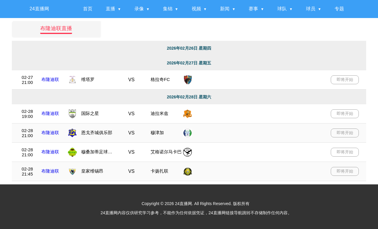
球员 (310, 8)
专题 (339, 8)
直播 (110, 8)
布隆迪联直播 (56, 28)
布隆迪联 (50, 79)
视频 (196, 8)
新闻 (224, 8)
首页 (87, 8)
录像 (139, 8)
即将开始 (345, 79)
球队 (282, 8)
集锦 (167, 8)
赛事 (253, 8)
